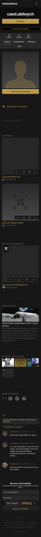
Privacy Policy (20, 525)
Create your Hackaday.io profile (12, 485)
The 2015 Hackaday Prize (4, 359)
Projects (7, 41)
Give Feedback (32, 522)
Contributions (19, 41)
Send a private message (20, 29)
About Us (6, 522)
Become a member (20, 509)
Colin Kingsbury (9, 287)
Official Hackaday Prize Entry (6, 249)
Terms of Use (9, 525)
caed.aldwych (9, 179)
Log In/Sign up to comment (12, 427)
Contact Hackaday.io (18, 522)
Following (31, 41)
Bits (20, 46)
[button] (36, 3)
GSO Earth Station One (11, 177)
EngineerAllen (14, 464)
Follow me (20, 21)
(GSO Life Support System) (12, 223)
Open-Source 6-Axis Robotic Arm (15, 285)
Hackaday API (31, 525)
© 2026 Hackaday (20, 532)
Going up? (20, 517)
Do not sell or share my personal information (20, 527)
